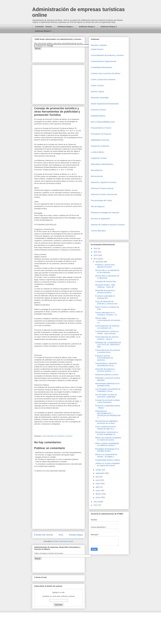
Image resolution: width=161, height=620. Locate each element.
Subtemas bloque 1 (65, 27)
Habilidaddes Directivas (100, 140)
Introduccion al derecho (100, 146)
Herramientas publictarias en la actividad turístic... (107, 385)
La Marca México (97, 152)
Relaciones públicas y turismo (106, 375)
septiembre (100, 473)
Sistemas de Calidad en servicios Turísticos (108, 225)
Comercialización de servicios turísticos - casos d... (106, 338)
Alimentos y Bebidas (99, 45)
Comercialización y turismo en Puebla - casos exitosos (107, 332)
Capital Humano (97, 49)
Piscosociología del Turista (101, 200)
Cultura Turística (97, 86)
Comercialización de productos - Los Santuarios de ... (107, 327)
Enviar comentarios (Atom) (63, 541)
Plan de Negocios (98, 206)
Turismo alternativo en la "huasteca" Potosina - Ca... (106, 314)
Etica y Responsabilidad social (103, 122)
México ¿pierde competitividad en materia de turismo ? (107, 444)
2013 (96, 502)
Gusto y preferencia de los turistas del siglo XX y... (105, 428)
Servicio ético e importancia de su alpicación (107, 277)
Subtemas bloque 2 (87, 27)
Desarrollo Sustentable (100, 98)
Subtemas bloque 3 (108, 27)
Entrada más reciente (43, 535)
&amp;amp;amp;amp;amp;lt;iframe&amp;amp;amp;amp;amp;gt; (62, 55)
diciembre (100, 262)
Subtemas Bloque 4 (43, 31)
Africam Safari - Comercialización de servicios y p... (107, 320)
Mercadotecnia (96, 170)
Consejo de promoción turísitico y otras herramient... (107, 401)
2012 (96, 505)
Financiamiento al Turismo (101, 128)
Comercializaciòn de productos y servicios (57, 436)
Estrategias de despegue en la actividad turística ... (107, 450)
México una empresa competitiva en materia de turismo (108, 439)
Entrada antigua (76, 535)
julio (97, 477)
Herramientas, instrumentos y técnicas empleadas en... (106, 433)
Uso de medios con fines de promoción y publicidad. (106, 396)
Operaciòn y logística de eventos (103, 182)
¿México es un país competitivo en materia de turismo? (107, 464)
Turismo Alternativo (98, 231)
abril (97, 487)
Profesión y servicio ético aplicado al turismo (105, 266)
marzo (98, 490)
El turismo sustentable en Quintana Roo (105, 297)
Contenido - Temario (43, 27)
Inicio (61, 535)
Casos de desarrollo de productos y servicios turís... (107, 302)
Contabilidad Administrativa (101, 67)
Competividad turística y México (107, 460)
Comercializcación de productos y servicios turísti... (107, 351)
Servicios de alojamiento (100, 219)
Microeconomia (97, 176)
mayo (98, 484)
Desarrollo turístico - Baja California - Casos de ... (105, 286)
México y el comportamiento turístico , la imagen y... (106, 455)
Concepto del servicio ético (105, 281)
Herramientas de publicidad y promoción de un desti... (106, 422)
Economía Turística (98, 110)
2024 (96, 248)
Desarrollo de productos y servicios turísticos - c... (105, 370)
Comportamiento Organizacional (103, 61)
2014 (96, 259)
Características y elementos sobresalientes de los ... (106, 364)
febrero (99, 494)
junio (98, 480)
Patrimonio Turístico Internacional (104, 194)
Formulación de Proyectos (101, 134)
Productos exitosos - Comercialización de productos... (104, 358)
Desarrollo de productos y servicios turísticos (105, 291)
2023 (96, 252)
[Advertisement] (7, 569)
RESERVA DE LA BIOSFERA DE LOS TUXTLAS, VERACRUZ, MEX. (108, 345)
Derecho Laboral (97, 92)
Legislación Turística (99, 158)
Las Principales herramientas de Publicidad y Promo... (107, 390)
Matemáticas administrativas (102, 164)
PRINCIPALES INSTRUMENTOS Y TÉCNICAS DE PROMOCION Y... (107, 414)
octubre (99, 470)
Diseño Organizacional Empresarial (104, 104)
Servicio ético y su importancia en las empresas (107, 271)
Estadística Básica (98, 116)
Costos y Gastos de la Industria (103, 79)
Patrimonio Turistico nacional (102, 188)
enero (98, 497)
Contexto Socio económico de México (105, 73)
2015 (96, 255)
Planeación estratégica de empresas (105, 213)
